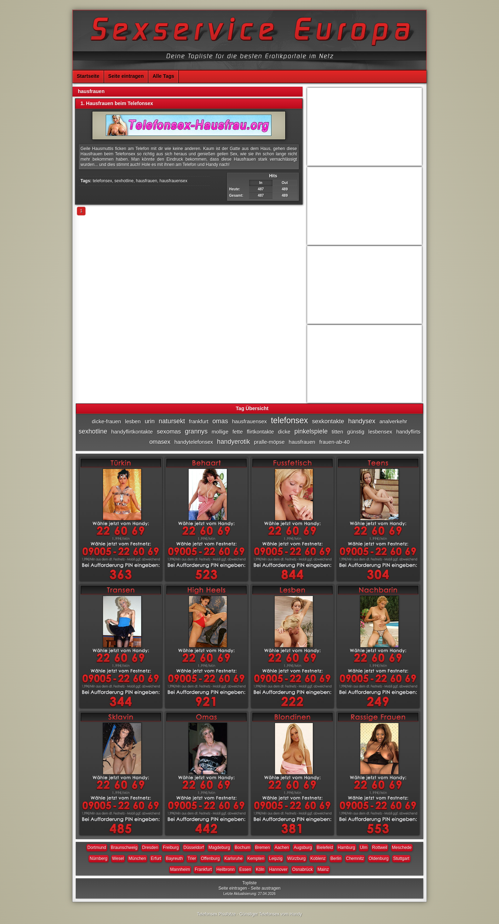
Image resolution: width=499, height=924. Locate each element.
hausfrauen (146, 180)
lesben (132, 421)
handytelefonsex (193, 442)
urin (150, 421)
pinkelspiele (311, 431)
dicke (284, 432)
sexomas (169, 431)
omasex (160, 441)
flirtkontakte (260, 432)
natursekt (172, 421)
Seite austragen (266, 888)
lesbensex (380, 432)
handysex (361, 421)
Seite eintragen (126, 76)
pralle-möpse (269, 442)
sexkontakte (328, 421)
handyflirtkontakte (132, 432)
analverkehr (393, 421)
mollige (220, 432)
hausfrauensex (174, 180)
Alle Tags (163, 76)
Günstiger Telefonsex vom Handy (271, 914)
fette (238, 432)
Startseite (88, 76)
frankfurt (198, 421)
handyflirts (408, 432)
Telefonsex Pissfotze (216, 914)
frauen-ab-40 (334, 442)
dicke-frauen (106, 421)
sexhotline (123, 180)
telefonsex (102, 180)
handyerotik (233, 441)
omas (220, 421)
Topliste (249, 882)
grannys (196, 431)
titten (337, 432)
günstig (355, 432)
